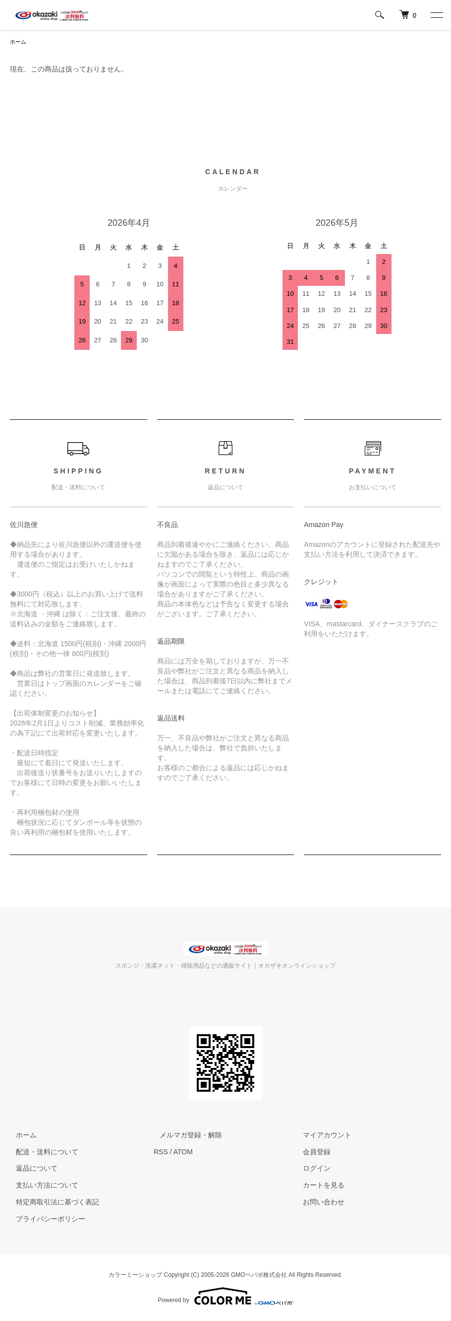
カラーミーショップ (135, 1275)
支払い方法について (41, 1186)
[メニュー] (436, 15)
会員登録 (311, 1153)
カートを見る (318, 1186)
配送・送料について (41, 1153)
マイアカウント (321, 1136)
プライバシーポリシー (44, 1220)
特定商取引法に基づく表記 (51, 1203)
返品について (31, 1169)
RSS (161, 1153)
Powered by (225, 1297)
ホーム (19, 42)
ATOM (183, 1153)
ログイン (311, 1169)
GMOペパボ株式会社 (259, 1275)
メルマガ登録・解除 (185, 1136)
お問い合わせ (318, 1203)
